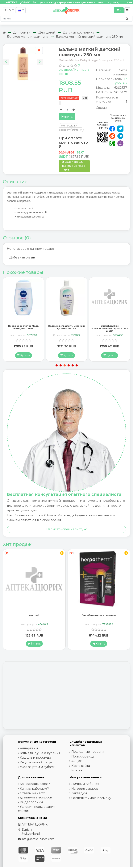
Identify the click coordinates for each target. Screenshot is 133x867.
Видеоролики (31, 803)
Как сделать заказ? (35, 785)
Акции (76, 762)
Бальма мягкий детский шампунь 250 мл (89, 36)
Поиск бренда (82, 758)
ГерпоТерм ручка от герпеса (98, 616)
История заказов (84, 790)
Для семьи (22, 32)
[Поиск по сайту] (127, 18)
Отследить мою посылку (91, 799)
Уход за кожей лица (36, 763)
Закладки (79, 794)
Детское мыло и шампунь (27, 36)
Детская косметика (78, 32)
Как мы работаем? (34, 790)
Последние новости (87, 753)
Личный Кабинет (85, 785)
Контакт (77, 771)
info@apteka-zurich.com (38, 840)
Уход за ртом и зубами (38, 768)
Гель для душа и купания (40, 754)
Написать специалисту (66, 530)
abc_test (34, 616)
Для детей (46, 32)
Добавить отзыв (22, 257)
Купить (67, 116)
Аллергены (29, 749)
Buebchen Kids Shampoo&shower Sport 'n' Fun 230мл (109, 330)
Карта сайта (80, 767)
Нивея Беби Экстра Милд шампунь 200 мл (23, 328)
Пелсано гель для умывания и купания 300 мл (66, 328)
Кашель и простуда (35, 759)
